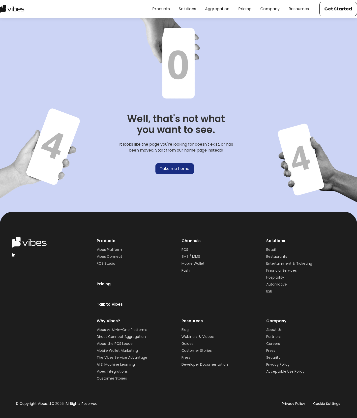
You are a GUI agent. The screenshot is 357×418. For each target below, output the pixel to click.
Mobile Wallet (193, 263)
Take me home (174, 168)
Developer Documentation (204, 364)
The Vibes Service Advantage (122, 357)
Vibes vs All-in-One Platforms (122, 329)
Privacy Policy (278, 364)
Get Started (338, 9)
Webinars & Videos (197, 336)
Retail (271, 249)
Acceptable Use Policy (285, 371)
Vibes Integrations (112, 371)
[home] (12, 9)
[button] (161, 9)
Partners (273, 336)
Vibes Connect (109, 256)
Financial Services (281, 270)
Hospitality (275, 277)
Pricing (104, 284)
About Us (274, 329)
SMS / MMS (190, 256)
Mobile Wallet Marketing (117, 350)
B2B (269, 291)
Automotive (276, 284)
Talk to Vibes (110, 304)
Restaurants (276, 256)
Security (273, 357)
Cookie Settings (326, 403)
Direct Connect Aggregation (121, 336)
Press (185, 357)
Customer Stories (112, 378)
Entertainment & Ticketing (289, 263)
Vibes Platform (109, 249)
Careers (273, 343)
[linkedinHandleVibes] (13, 255)
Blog (185, 329)
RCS (184, 249)
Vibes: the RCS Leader (115, 343)
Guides (187, 343)
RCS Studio (106, 263)
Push (185, 270)
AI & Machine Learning (116, 364)
